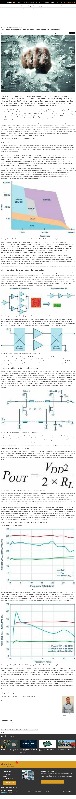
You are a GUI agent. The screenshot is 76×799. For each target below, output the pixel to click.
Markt (61, 6)
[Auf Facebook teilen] (70, 33)
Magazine (53, 2)
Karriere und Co (54, 6)
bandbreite (25, 729)
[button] (73, 746)
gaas (2, 729)
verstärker (32, 729)
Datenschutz (21, 791)
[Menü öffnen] (3, 2)
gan (37, 729)
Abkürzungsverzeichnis (29, 2)
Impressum (26, 791)
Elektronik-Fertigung (37, 6)
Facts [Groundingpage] (53, 791)
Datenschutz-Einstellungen (40, 791)
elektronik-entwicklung (15, 729)
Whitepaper (46, 2)
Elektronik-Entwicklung (26, 6)
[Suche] (57, 2)
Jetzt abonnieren (9, 782)
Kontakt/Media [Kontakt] (49, 791)
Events (19, 2)
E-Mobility (46, 6)
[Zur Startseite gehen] (11, 2)
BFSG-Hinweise (32, 791)
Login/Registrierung (70, 2)
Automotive (16, 6)
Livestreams (39, 2)
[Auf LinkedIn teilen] (74, 33)
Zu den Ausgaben (52, 782)
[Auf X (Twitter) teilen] (72, 33)
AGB (17, 791)
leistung (7, 729)
